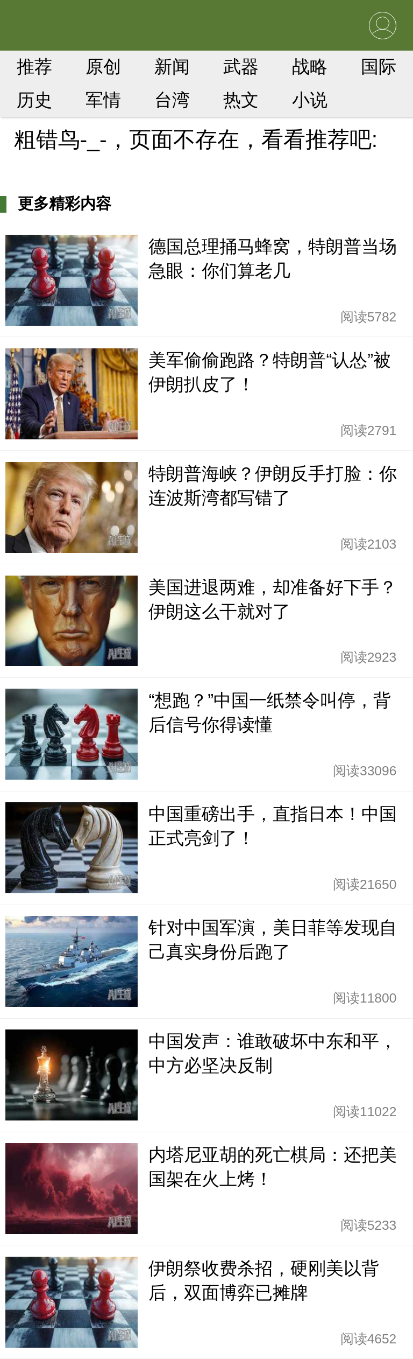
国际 (378, 66)
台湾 (172, 100)
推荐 (34, 66)
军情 (103, 100)
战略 (309, 66)
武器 (241, 66)
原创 (103, 66)
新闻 (172, 66)
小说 (309, 100)
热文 (241, 100)
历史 (34, 100)
